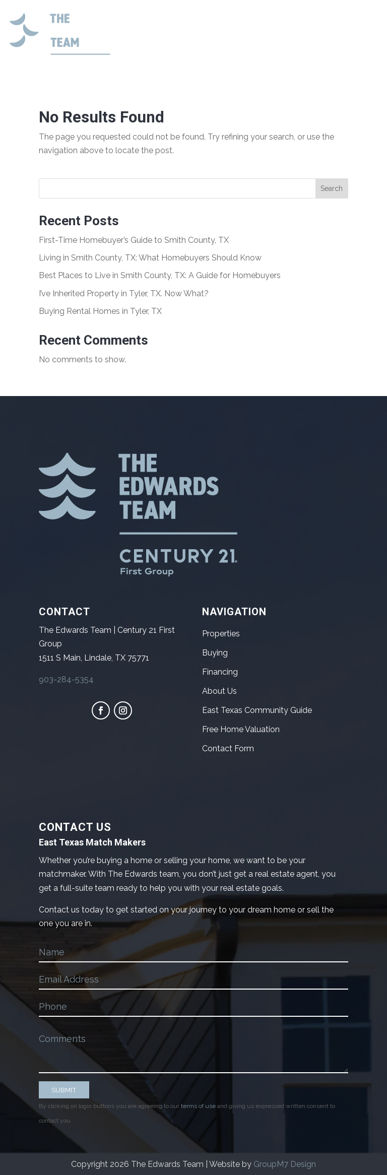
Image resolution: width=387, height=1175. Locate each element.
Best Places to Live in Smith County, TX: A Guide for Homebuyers (160, 275)
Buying (215, 653)
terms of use (198, 1105)
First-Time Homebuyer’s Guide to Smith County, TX (134, 240)
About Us (219, 691)
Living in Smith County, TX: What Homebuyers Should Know (150, 258)
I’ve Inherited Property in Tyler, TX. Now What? (124, 293)
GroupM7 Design (284, 1164)
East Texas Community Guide (257, 710)
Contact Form (228, 748)
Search (331, 188)
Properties (221, 633)
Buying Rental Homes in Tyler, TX (100, 311)
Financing (220, 672)
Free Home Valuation (241, 729)
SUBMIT (64, 1090)
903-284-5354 (66, 679)
